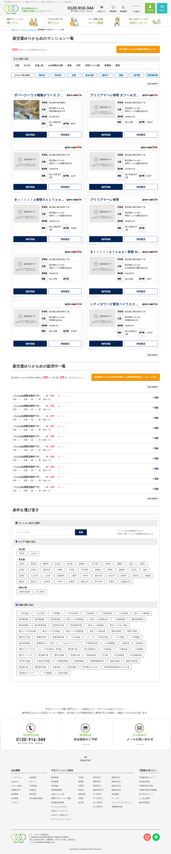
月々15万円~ (98, 798)
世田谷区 (47, 570)
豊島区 (98, 570)
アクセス (14, 802)
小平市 (60, 582)
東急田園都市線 (97, 661)
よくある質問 (144, 798)
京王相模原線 (136, 655)
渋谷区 (22, 564)
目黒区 (22, 576)
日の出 (27, 65)
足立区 (58, 564)
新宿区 (34, 564)
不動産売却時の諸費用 (148, 790)
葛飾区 (120, 564)
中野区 (110, 570)
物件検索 (54, 777)
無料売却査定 (144, 802)
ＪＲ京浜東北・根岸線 (52, 649)
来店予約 (32, 794)
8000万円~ (97, 786)
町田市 (136, 576)
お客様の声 (15, 790)
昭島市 (22, 582)
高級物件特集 (117, 807)
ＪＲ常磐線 (55, 613)
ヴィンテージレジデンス (121, 802)
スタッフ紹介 (16, 786)
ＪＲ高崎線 (135, 637)
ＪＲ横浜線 (122, 649)
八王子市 (35, 576)
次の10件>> (153, 84)
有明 (78, 65)
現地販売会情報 (57, 802)
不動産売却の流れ (146, 786)
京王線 (105, 655)
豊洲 (118, 65)
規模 (121, 75)
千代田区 (85, 570)
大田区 (108, 564)
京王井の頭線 (24, 661)
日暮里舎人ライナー (27, 673)
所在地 (58, 75)
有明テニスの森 (92, 65)
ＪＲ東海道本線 (90, 643)
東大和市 (99, 582)
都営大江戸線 (24, 637)
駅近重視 (115, 794)
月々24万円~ (98, 802)
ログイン (136, 6)
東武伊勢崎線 (24, 643)
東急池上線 (23, 667)
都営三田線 (132, 631)
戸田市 (22, 553)
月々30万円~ (98, 807)
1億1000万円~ (98, 790)
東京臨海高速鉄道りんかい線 (116, 667)
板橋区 (82, 564)
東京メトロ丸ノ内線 (118, 625)
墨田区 (46, 564)
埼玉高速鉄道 (89, 649)
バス (88, 637)
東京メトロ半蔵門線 (74, 631)
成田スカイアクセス (27, 649)
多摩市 (72, 582)
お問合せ (32, 790)
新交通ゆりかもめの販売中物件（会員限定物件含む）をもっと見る (125, 377)
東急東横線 (79, 661)
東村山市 (85, 582)
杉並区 (34, 570)
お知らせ (14, 782)
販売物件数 (153, 75)
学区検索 (54, 786)
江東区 (142, 564)
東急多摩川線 (58, 637)
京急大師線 (63, 673)
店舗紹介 (136, 11)
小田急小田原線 (43, 661)
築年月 (105, 75)
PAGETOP (85, 760)
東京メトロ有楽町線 (75, 619)
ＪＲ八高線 (119, 637)
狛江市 (112, 576)
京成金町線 (91, 655)
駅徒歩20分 (116, 790)
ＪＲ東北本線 (102, 637)
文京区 (134, 570)
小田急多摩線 (62, 661)
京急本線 (56, 667)
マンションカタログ (59, 807)
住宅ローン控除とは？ (60, 815)
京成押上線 (75, 655)
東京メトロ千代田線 (51, 631)
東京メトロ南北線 (97, 631)
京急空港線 (71, 667)
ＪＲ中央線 (23, 613)
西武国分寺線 (58, 625)
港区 (145, 570)
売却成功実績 (144, 782)
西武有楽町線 (137, 619)
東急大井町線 (131, 661)
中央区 (72, 570)
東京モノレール (25, 655)
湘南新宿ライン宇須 (45, 643)
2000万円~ (97, 777)
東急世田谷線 (40, 667)
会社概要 (14, 798)
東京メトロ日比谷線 (27, 631)
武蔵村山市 (126, 582)
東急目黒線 (115, 661)
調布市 (124, 576)
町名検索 (54, 782)
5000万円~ (97, 782)
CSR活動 (33, 786)
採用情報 (14, 794)
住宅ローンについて (59, 811)
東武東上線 (73, 649)
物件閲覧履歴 (56, 790)
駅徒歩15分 (116, 786)
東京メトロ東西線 (141, 613)
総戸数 (137, 75)
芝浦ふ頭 (39, 65)
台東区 (60, 570)
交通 (74, 75)
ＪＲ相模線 (47, 673)
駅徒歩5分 (116, 777)
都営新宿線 (23, 619)
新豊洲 (108, 65)
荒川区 (70, 564)
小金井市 (47, 582)
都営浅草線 (116, 631)
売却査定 (65, 134)
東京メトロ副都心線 (99, 619)
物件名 (42, 75)
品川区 (22, 570)
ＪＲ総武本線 (106, 613)
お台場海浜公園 (55, 65)
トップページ (16, 777)
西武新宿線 (55, 619)
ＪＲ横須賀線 (119, 619)
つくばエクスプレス (69, 643)
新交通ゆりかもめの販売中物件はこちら (138, 49)
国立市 (34, 582)
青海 (69, 65)
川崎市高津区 (24, 592)
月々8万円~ (97, 794)
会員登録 (32, 777)
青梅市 (148, 576)
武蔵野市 (61, 576)
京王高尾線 (119, 655)
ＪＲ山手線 (39, 613)
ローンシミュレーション (61, 819)
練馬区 (122, 570)
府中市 (86, 576)
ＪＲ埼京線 (75, 637)
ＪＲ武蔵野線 (109, 643)
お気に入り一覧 (57, 794)
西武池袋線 (39, 619)
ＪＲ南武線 (106, 649)
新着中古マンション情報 (61, 798)
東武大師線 (59, 655)
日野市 (112, 582)
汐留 (17, 65)
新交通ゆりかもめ (90, 667)
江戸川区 (95, 564)
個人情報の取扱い (36, 798)
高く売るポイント (146, 794)
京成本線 (139, 643)
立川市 (48, 576)
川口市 (34, 553)
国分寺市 (99, 576)
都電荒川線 (41, 637)
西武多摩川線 (76, 625)
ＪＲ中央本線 (72, 613)
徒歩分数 (89, 75)
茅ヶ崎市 (40, 592)
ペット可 (115, 798)
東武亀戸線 (43, 655)
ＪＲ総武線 (89, 613)
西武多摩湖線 (40, 625)
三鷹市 (74, 576)
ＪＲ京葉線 (123, 613)
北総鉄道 (125, 643)
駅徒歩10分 (116, 782)
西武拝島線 (23, 625)
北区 (131, 564)
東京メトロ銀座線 (96, 625)
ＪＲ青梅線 (138, 649)
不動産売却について (147, 777)
